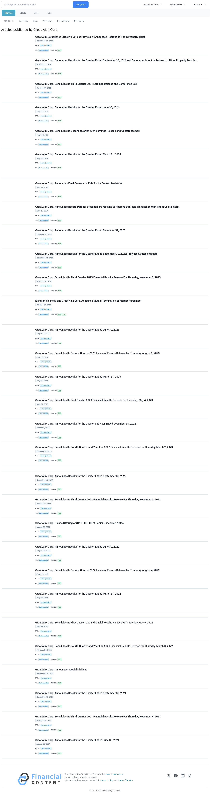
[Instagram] (189, 779)
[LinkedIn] (183, 779)
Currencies (47, 21)
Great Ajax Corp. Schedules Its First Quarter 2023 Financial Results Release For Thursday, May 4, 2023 (94, 400)
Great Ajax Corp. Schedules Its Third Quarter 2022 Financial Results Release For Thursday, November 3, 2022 (98, 500)
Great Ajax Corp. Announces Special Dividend (61, 670)
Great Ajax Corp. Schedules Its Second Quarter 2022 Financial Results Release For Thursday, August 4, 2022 (97, 570)
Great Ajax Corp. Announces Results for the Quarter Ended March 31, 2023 (78, 377)
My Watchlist (176, 4)
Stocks (23, 13)
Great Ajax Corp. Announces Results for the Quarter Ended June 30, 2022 (77, 547)
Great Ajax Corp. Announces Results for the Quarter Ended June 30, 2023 (77, 330)
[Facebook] (176, 779)
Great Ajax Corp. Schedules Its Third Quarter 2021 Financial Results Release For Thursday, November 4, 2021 (98, 717)
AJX (59, 50)
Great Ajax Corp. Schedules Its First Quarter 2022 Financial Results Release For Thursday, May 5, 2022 (94, 623)
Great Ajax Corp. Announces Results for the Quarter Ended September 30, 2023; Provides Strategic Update (96, 254)
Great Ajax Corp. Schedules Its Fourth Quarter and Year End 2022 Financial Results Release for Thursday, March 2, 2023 (104, 447)
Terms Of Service (125, 781)
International (63, 21)
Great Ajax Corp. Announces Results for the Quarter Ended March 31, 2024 (78, 154)
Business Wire (43, 50)
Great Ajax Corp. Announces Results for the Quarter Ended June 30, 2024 (77, 107)
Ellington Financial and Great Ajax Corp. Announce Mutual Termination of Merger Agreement (88, 301)
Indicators (198, 4)
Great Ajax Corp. (46, 45)
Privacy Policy (107, 781)
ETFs (36, 13)
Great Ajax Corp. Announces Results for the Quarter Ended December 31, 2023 (80, 230)
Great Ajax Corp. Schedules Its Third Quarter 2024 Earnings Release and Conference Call (86, 83)
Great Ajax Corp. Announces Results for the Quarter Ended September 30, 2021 (80, 693)
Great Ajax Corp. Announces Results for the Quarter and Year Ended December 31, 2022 (85, 424)
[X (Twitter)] (169, 779)
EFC (64, 314)
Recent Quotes (151, 4)
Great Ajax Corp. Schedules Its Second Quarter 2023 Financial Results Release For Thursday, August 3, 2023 (97, 353)
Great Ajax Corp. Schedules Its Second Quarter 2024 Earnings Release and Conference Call (87, 131)
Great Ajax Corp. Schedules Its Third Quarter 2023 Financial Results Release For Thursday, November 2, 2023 (98, 277)
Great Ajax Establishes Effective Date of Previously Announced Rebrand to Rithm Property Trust (90, 36)
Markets (8, 13)
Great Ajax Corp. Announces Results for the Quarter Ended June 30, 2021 (77, 740)
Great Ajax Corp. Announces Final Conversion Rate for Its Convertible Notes (78, 183)
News (35, 21)
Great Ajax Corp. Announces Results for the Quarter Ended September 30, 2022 (80, 476)
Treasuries (79, 21)
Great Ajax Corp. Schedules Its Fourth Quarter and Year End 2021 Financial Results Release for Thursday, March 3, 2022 (104, 646)
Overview (23, 21)
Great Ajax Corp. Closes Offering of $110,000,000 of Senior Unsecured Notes (79, 523)
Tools (48, 13)
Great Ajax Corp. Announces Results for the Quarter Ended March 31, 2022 (78, 594)
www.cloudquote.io (114, 775)
